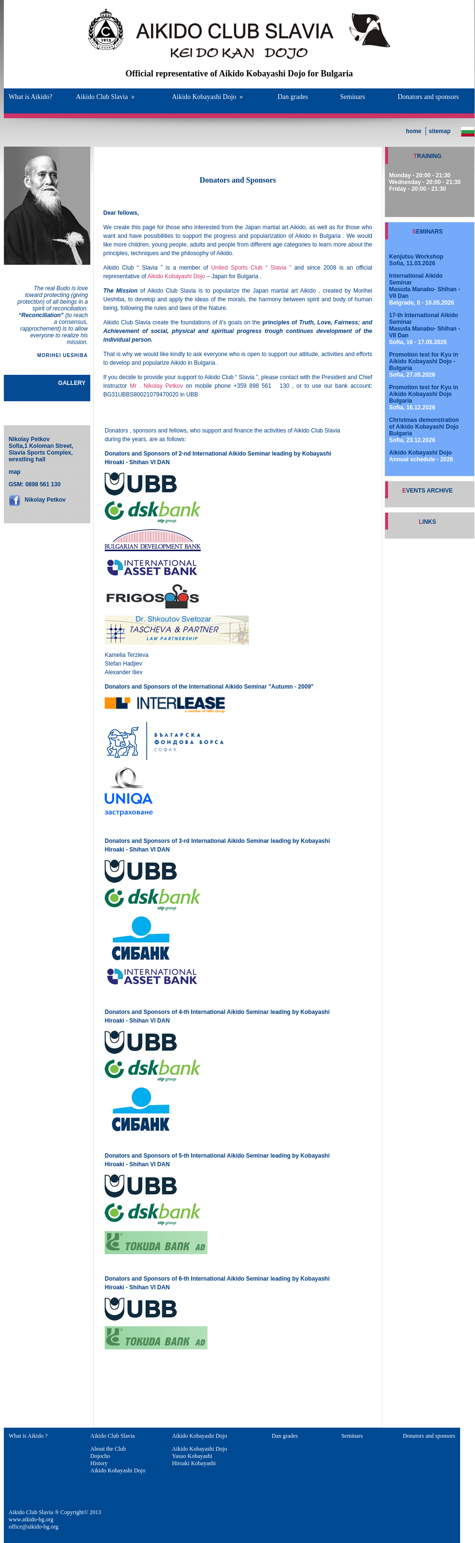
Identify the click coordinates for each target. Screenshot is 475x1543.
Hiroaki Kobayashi (194, 1463)
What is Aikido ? (28, 1435)
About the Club (108, 1448)
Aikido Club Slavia (105, 96)
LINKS (427, 521)
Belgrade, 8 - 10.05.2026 (424, 289)
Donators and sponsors (428, 96)
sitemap (440, 131)
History (99, 1463)
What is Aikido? (30, 96)
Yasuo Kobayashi (192, 1456)
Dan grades (293, 96)
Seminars (352, 96)
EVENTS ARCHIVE (427, 490)
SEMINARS (427, 231)
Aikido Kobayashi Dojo (207, 96)
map (15, 472)
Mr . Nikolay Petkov (156, 386)
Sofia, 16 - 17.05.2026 (424, 329)
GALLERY (71, 383)
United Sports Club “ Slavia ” (251, 267)
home (413, 131)
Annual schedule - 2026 (421, 456)
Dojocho (100, 1456)
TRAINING (427, 156)
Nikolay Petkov (44, 499)
